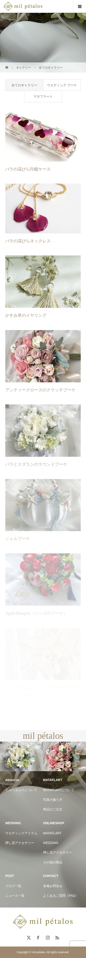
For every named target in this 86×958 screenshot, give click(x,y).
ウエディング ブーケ (62, 85)
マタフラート (43, 96)
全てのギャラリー (24, 85)
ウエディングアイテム (21, 833)
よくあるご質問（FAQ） (60, 895)
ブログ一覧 (13, 886)
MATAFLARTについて (59, 790)
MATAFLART (52, 833)
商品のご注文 (52, 809)
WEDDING (51, 843)
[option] (21, 756)
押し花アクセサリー (19, 843)
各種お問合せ (52, 886)
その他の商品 (52, 862)
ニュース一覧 (15, 895)
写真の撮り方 (52, 799)
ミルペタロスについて (21, 790)
